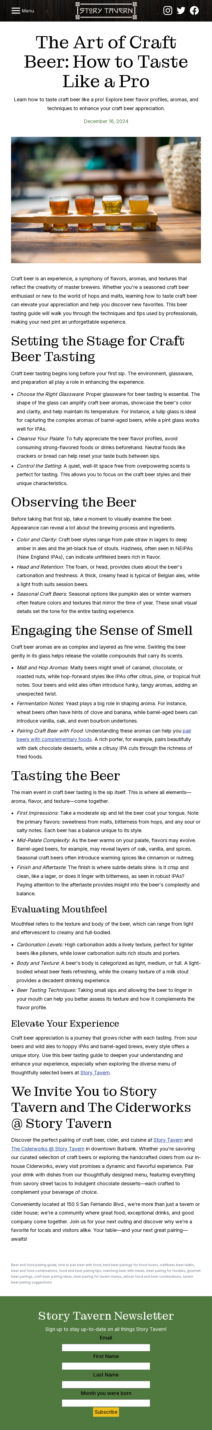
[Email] (106, 1347)
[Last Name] (106, 1384)
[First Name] (106, 1366)
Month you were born (106, 1393)
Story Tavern (95, 1072)
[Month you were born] (106, 1403)
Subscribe (106, 1412)
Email (106, 1338)
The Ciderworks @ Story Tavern (47, 1149)
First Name (106, 1356)
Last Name (106, 1375)
